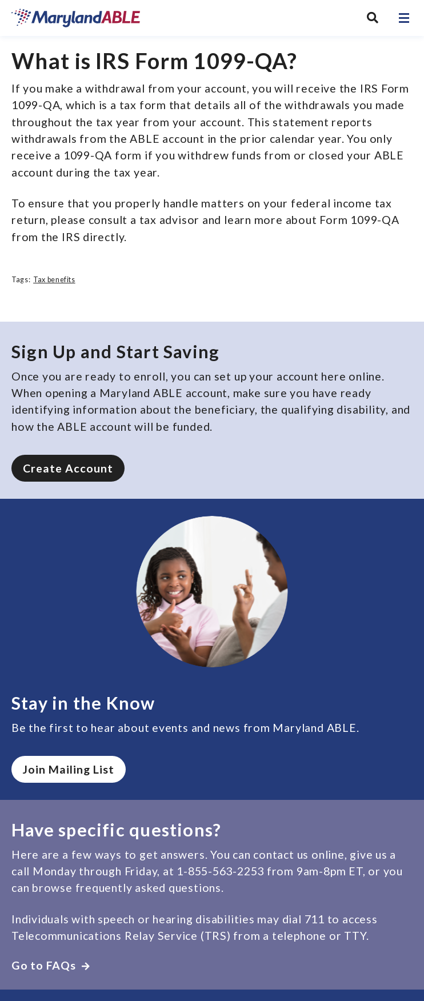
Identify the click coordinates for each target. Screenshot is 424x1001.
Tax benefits (54, 279)
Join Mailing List (68, 769)
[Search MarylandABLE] (372, 18)
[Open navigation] (404, 18)
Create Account (68, 468)
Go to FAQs (50, 965)
